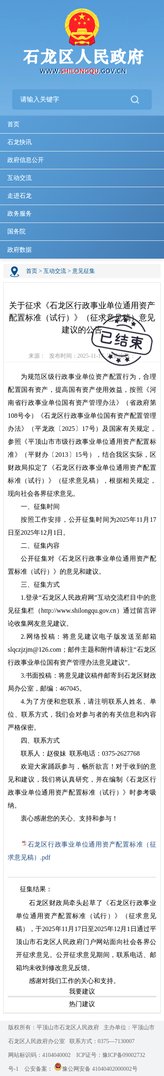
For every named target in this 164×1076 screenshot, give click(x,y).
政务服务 (19, 213)
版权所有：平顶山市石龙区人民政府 (53, 1027)
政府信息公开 (25, 160)
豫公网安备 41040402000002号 (96, 1069)
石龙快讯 (19, 142)
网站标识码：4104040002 (39, 1055)
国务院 (16, 231)
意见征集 (83, 271)
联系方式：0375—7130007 (102, 1041)
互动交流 (19, 178)
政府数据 (19, 249)
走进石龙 (19, 195)
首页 (13, 124)
